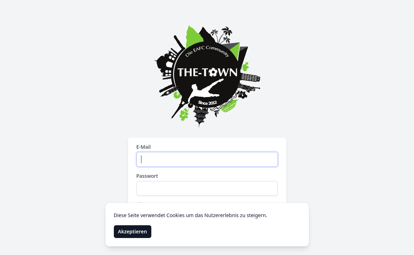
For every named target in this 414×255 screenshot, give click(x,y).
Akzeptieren (132, 231)
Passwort (147, 175)
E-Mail (143, 146)
